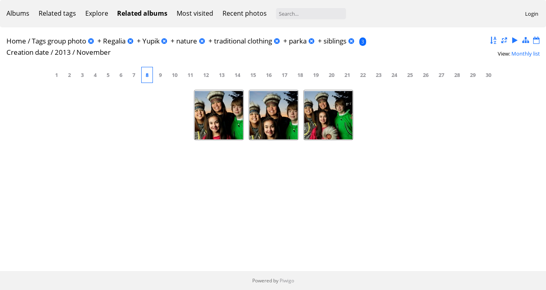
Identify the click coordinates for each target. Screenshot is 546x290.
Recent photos (245, 13)
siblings (334, 41)
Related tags (57, 13)
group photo (66, 41)
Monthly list (525, 53)
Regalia (114, 41)
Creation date (27, 52)
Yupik (151, 41)
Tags (39, 41)
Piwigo (287, 280)
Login (531, 13)
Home (16, 41)
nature (186, 41)
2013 (63, 52)
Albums (17, 13)
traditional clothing (243, 41)
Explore (96, 13)
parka (298, 41)
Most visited (195, 13)
